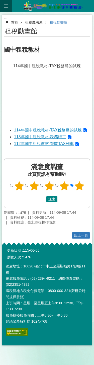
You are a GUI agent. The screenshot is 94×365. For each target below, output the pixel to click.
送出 (41, 199)
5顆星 (79, 186)
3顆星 (49, 186)
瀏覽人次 (14, 257)
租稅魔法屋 (34, 22)
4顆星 (64, 186)
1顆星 (19, 186)
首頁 (14, 22)
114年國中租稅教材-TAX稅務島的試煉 (48, 130)
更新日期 (14, 250)
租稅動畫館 (58, 22)
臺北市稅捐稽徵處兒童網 (53, 6)
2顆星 (34, 186)
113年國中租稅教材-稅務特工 (40, 137)
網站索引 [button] (6, 6)
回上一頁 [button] (81, 235)
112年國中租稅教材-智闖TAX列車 (44, 143)
